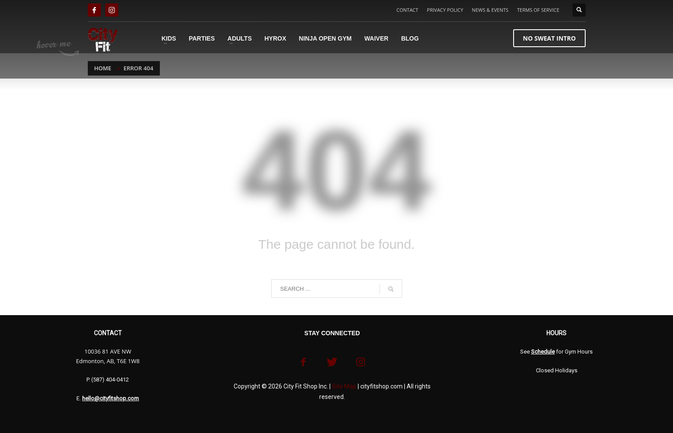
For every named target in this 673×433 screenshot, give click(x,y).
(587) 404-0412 (110, 379)
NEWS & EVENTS (490, 10)
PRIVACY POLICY (445, 10)
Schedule (543, 351)
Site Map (344, 386)
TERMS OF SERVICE (538, 10)
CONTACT (407, 10)
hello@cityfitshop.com (110, 398)
